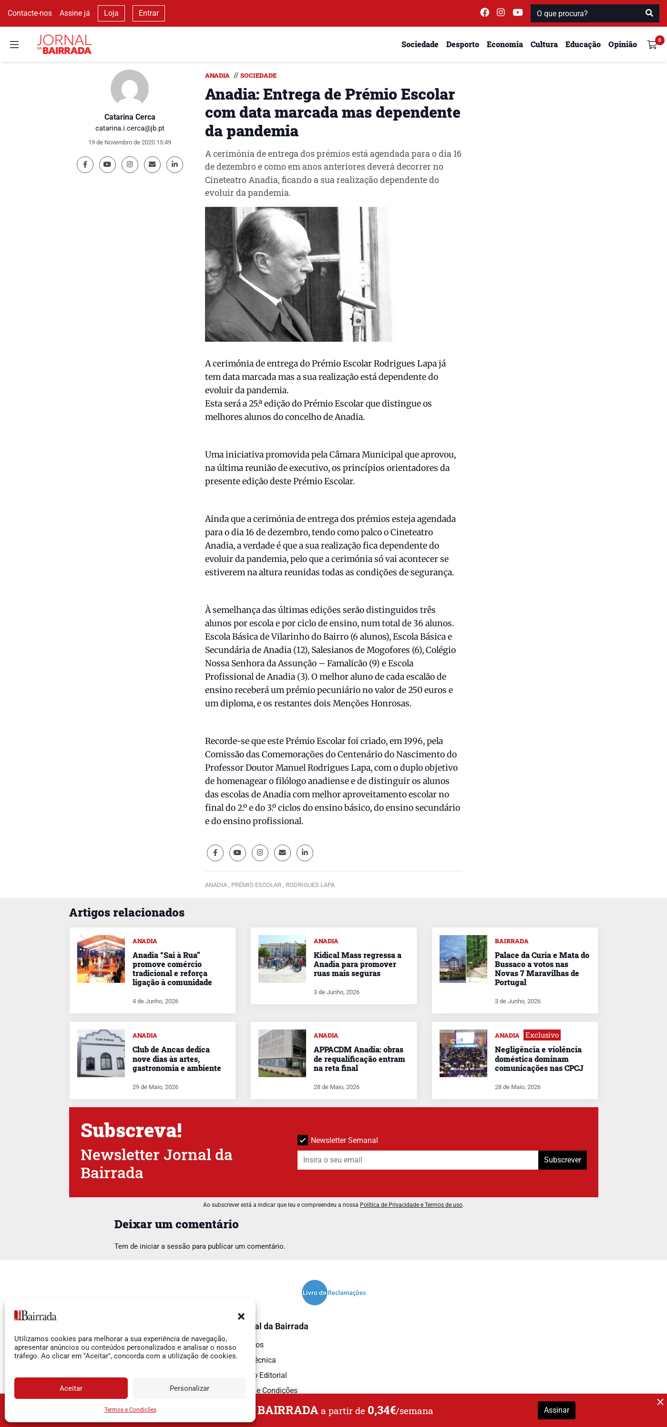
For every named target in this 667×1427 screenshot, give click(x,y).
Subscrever (562, 1159)
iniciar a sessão (165, 1246)
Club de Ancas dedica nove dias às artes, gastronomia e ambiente (177, 1058)
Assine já (75, 13)
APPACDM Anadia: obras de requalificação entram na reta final (359, 1058)
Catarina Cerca (129, 117)
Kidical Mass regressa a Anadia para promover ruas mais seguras (357, 964)
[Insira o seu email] (418, 1160)
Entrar (149, 13)
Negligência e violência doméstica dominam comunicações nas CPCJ (539, 1058)
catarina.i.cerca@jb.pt (129, 128)
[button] (241, 1315)
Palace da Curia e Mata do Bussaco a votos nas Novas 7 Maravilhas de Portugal (542, 969)
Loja (111, 13)
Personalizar (189, 1388)
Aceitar (71, 1388)
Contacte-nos (30, 13)
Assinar (556, 1410)
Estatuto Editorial (258, 1375)
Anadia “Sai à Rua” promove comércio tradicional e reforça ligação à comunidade (172, 969)
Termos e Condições (130, 1410)
